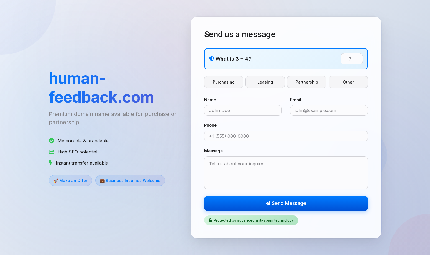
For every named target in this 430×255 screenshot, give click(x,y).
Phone (210, 125)
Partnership (307, 82)
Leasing (265, 82)
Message (213, 150)
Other (348, 82)
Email (295, 99)
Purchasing (224, 82)
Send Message (286, 203)
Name (210, 99)
